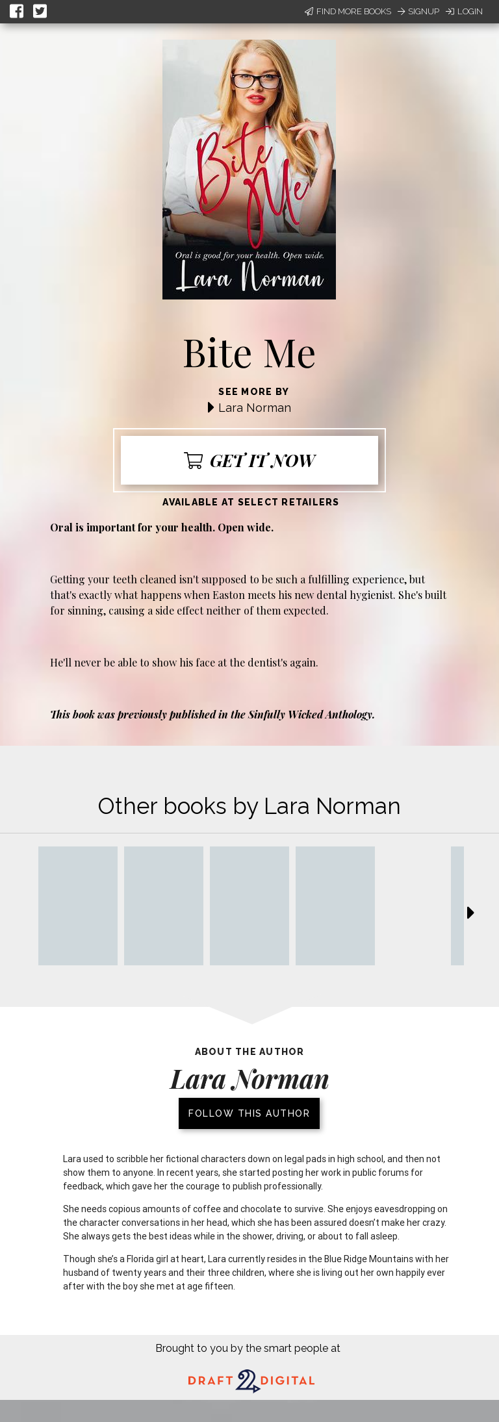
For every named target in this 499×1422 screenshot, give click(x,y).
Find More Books (348, 11)
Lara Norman (254, 407)
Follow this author (249, 1113)
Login (464, 11)
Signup (418, 11)
